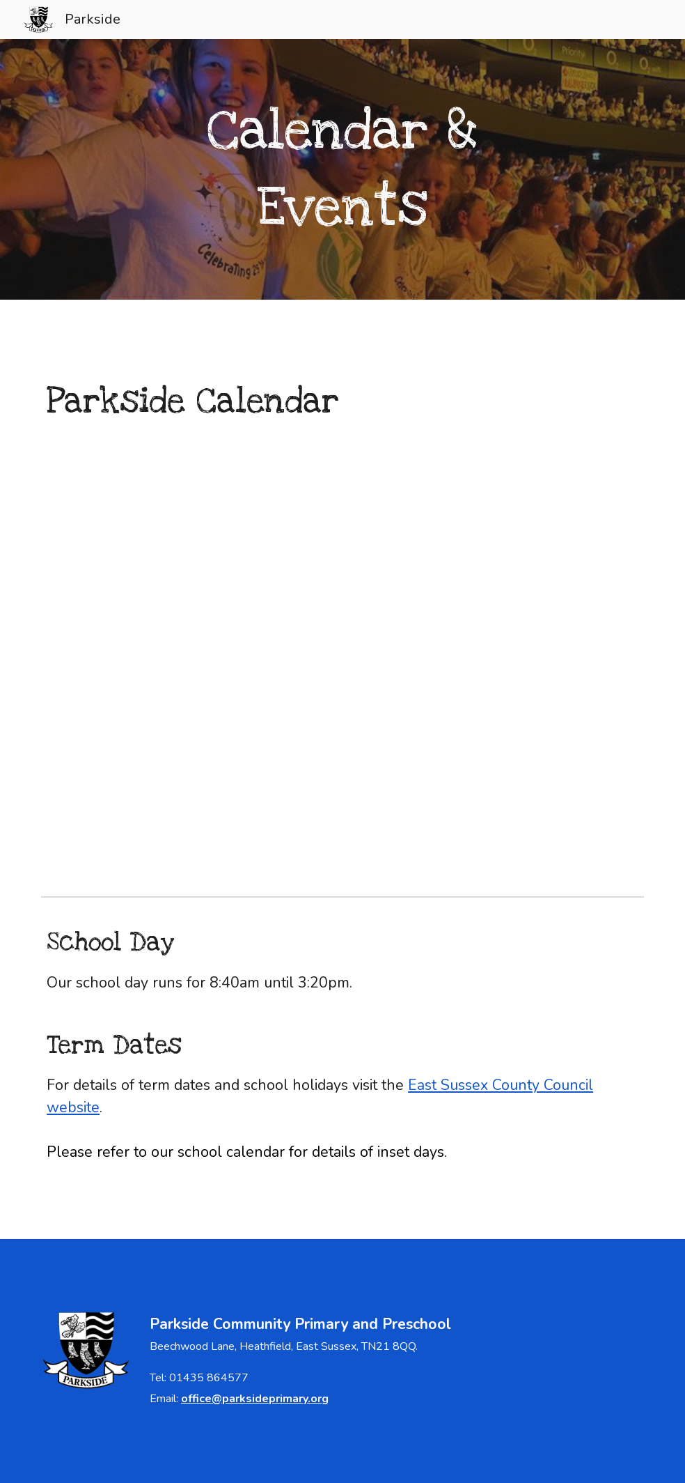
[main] (342, 169)
